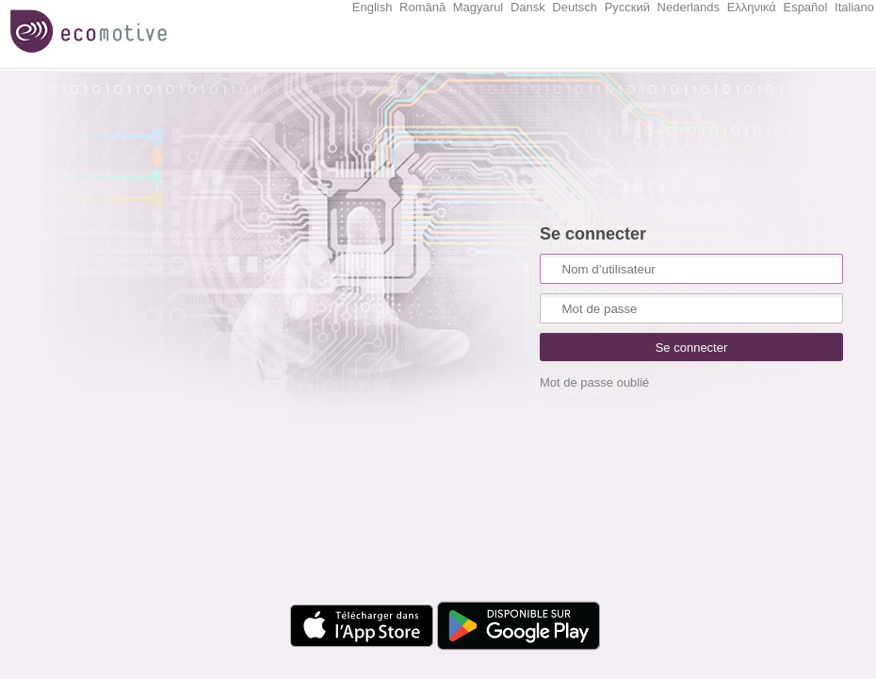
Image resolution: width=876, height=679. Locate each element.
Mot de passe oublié (594, 382)
